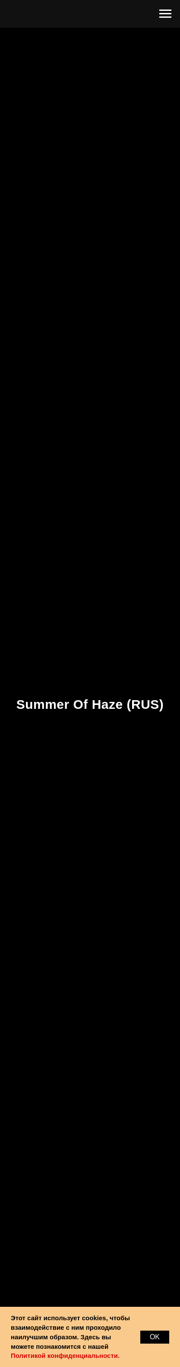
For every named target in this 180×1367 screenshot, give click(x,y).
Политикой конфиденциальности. (65, 1355)
